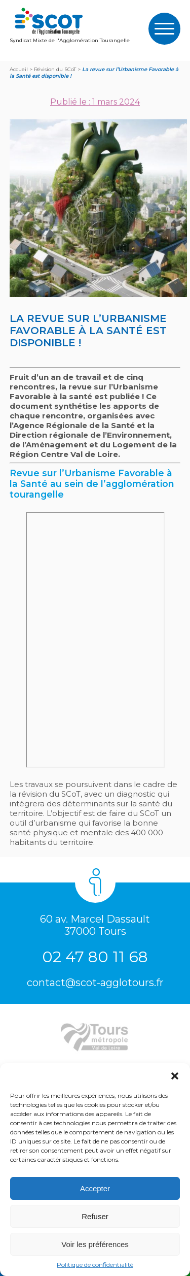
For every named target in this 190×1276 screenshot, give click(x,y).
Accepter (95, 1188)
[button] (175, 1076)
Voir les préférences (95, 1244)
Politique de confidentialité (95, 1264)
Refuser (95, 1216)
